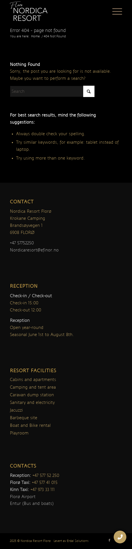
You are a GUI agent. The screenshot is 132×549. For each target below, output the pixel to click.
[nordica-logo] (55, 11)
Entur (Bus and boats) (32, 503)
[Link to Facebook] (109, 540)
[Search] (52, 91)
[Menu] (114, 11)
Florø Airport (23, 496)
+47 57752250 (22, 243)
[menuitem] (114, 11)
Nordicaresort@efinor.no (34, 250)
